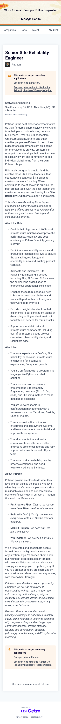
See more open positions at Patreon (30, 684)
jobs (24, 30)
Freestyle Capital (30, 19)
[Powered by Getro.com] (30, 710)
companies (9, 30)
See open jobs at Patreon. (27, 82)
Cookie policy (36, 717)
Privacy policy (22, 717)
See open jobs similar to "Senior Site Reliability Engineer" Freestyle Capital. (33, 89)
